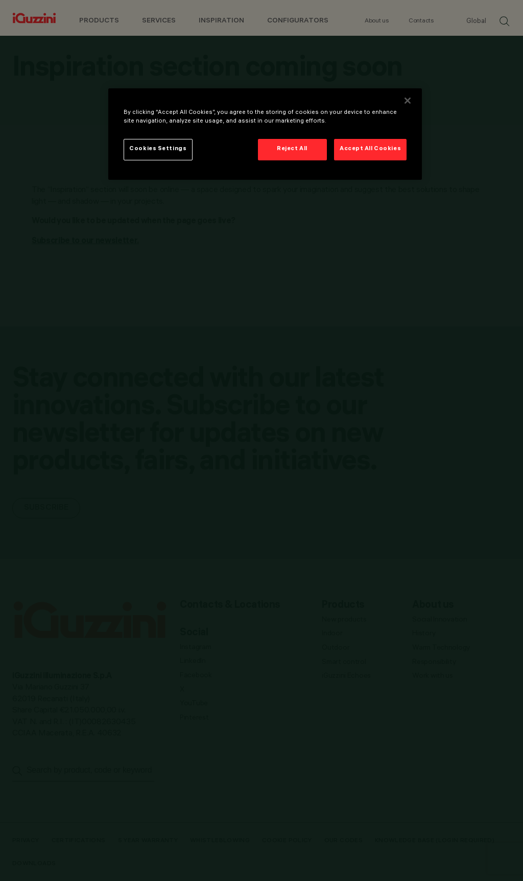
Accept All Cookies (370, 149)
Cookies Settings (157, 149)
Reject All (292, 149)
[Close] (407, 100)
